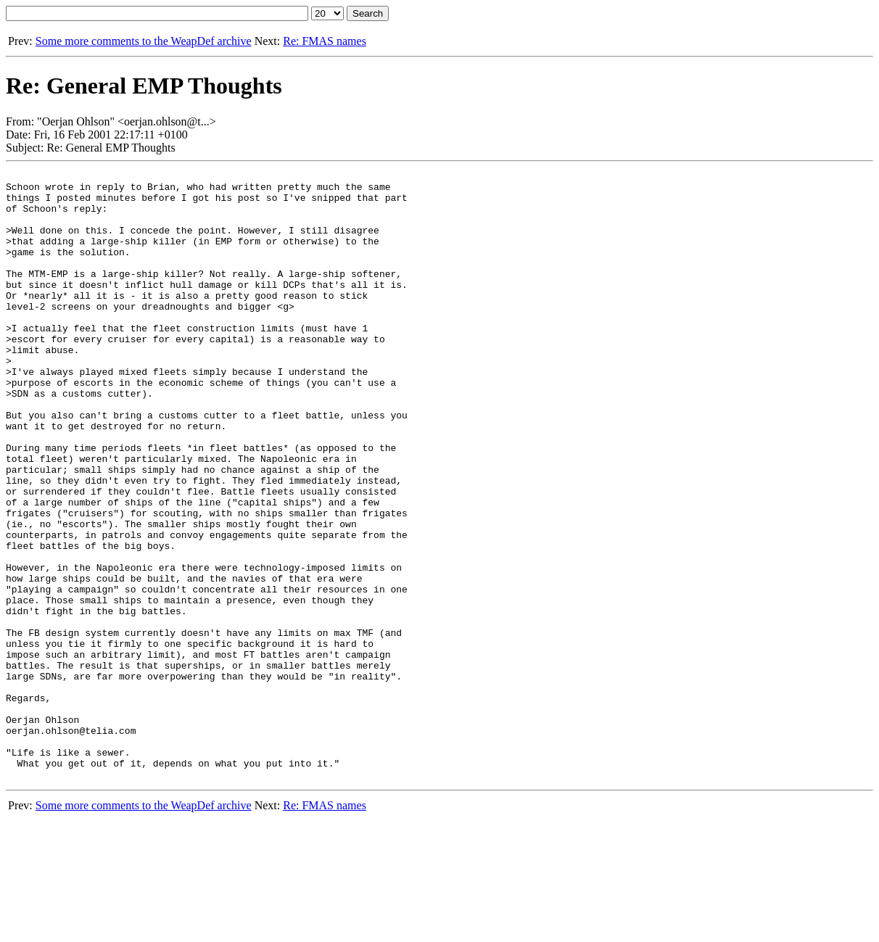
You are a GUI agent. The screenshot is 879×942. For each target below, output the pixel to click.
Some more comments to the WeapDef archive (144, 41)
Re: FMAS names (324, 41)
